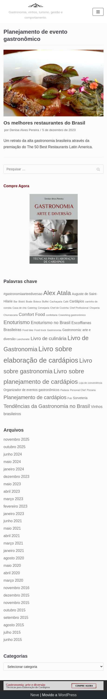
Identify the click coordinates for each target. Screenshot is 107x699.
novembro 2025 (16, 439)
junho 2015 (12, 640)
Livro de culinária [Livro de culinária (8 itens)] (49, 338)
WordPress (67, 695)
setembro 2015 (15, 618)
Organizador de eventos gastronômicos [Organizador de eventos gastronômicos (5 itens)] (31, 390)
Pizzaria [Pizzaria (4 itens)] (91, 390)
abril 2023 (11, 491)
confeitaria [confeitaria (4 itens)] (51, 315)
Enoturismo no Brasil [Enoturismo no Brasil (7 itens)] (50, 322)
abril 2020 (11, 573)
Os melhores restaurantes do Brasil (44, 122)
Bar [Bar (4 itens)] (15, 301)
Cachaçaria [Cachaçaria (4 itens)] (56, 301)
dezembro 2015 (16, 595)
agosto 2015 (13, 625)
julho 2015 (12, 632)
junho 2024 (12, 454)
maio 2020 (12, 566)
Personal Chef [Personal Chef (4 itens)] (78, 390)
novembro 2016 (16, 588)
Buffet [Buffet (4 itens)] (45, 301)
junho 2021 (12, 521)
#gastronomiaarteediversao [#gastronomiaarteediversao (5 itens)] (22, 294)
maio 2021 (12, 528)
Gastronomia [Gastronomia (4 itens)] (54, 330)
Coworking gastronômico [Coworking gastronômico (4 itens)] (72, 315)
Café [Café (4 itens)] (66, 301)
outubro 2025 (14, 447)
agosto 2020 (13, 558)
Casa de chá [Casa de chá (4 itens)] (20, 307)
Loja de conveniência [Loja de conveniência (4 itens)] (90, 382)
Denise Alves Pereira (24, 130)
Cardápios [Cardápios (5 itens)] (77, 301)
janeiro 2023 (13, 514)
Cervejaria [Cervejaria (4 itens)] (43, 307)
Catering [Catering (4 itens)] (32, 307)
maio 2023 (12, 484)
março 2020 (13, 580)
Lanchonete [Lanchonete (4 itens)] (23, 339)
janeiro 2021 (13, 551)
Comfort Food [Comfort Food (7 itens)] (32, 314)
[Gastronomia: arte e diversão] (35, 11)
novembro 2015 (16, 603)
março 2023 (13, 499)
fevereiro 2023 (15, 506)
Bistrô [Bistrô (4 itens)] (22, 301)
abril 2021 (11, 536)
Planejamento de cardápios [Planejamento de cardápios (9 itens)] (35, 397)
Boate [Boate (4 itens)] (29, 301)
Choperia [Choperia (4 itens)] (95, 307)
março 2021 (13, 543)
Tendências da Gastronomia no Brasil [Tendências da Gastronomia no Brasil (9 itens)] (46, 406)
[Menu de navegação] (98, 12)
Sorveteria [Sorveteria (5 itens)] (80, 398)
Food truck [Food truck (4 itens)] (40, 330)
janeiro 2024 (13, 469)
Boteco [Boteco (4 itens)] (37, 301)
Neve (34, 695)
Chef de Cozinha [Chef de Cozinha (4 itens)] (59, 307)
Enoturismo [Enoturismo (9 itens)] (16, 322)
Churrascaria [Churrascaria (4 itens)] (10, 315)
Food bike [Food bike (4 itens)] (27, 330)
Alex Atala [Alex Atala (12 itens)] (57, 292)
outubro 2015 (14, 610)
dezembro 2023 (16, 477)
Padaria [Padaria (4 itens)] (64, 390)
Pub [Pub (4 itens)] (69, 398)
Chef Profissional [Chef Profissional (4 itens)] (79, 307)
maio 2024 (12, 462)
